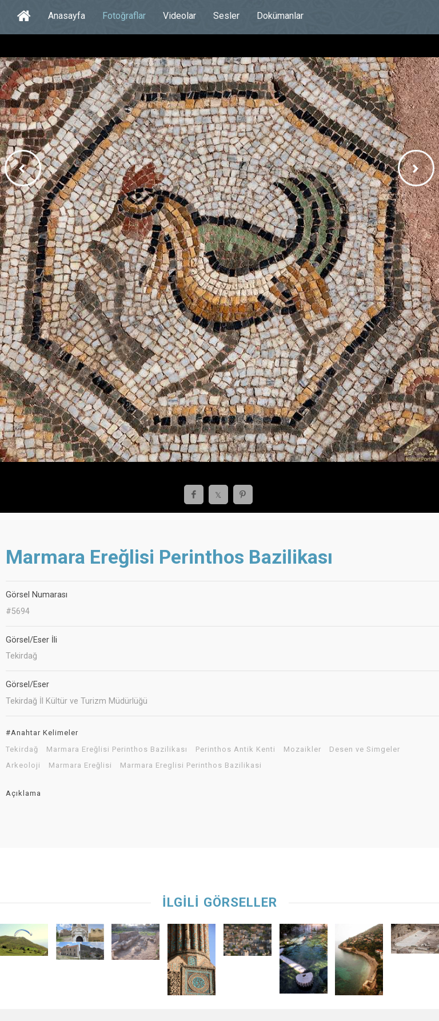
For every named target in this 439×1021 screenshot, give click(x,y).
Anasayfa (66, 15)
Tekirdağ (22, 749)
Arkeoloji (23, 765)
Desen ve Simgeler (364, 749)
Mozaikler (302, 749)
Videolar (179, 15)
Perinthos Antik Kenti (235, 749)
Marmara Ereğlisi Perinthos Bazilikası (116, 749)
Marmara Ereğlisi (80, 765)
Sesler (226, 15)
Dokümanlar (280, 15)
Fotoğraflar (124, 15)
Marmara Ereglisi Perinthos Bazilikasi (191, 765)
